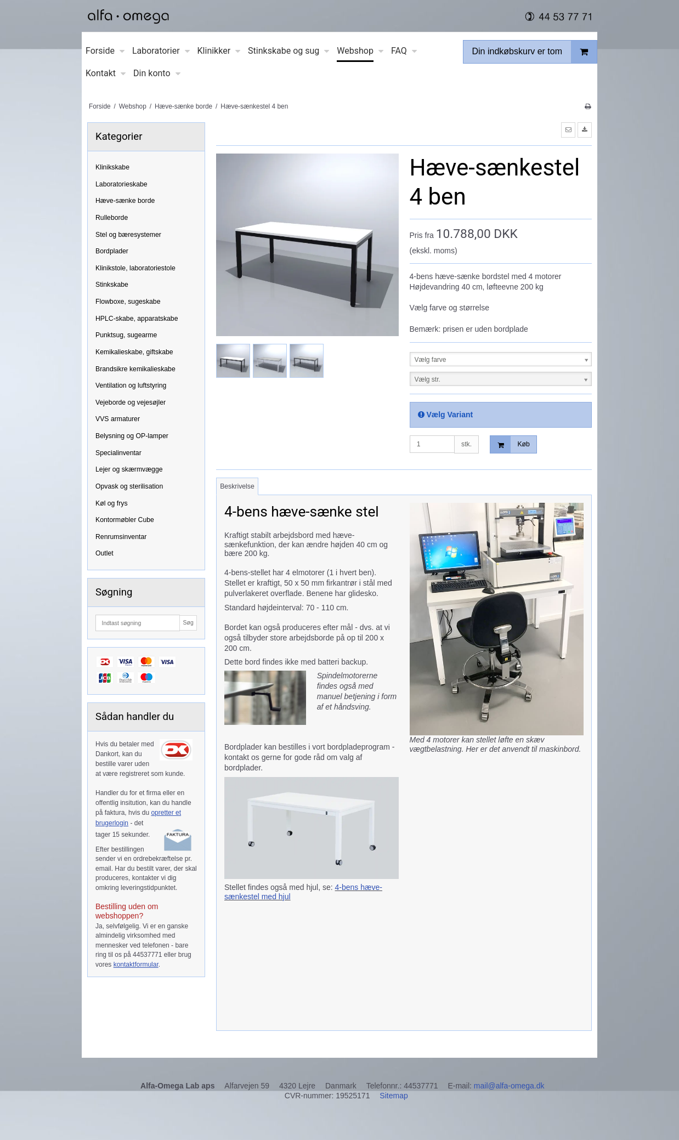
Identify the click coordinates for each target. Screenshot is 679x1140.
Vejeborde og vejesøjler (130, 402)
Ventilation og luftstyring (130, 385)
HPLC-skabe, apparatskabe (136, 318)
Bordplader (111, 251)
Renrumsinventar (120, 537)
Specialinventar (118, 453)
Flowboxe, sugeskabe (128, 301)
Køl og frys (111, 503)
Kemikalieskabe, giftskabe (134, 352)
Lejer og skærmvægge (129, 469)
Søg (188, 622)
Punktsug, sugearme (126, 335)
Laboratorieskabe (121, 184)
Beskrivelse (237, 486)
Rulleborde (111, 218)
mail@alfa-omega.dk (509, 1085)
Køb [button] (509, 444)
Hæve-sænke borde (125, 201)
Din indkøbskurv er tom (534, 52)
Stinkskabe (111, 284)
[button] (568, 130)
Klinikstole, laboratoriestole (135, 268)
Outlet (104, 553)
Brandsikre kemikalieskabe (135, 369)
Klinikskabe (112, 167)
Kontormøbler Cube (124, 520)
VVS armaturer (117, 419)
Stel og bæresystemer (128, 235)
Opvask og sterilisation (129, 486)
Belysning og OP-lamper (131, 436)
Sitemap (394, 1095)
